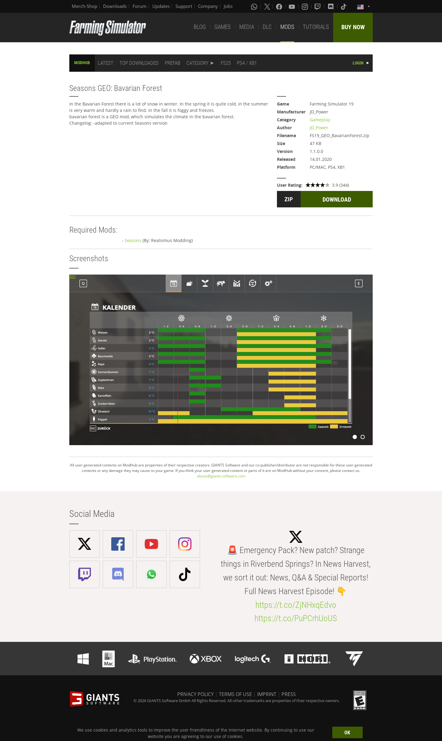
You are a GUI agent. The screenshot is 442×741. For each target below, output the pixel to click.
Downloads (115, 6)
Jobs (228, 6)
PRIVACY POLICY (195, 694)
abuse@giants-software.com (221, 476)
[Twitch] (318, 6)
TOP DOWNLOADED (139, 63)
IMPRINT (266, 694)
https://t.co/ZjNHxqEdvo (295, 605)
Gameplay (320, 120)
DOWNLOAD (337, 199)
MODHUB (82, 62)
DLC (267, 26)
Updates (161, 6)
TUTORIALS (316, 26)
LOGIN (358, 63)
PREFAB (172, 63)
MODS (287, 26)
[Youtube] (292, 6)
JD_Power (319, 127)
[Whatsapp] (254, 6)
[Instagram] (305, 6)
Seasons (133, 240)
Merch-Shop (84, 6)
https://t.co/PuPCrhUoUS (295, 618)
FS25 (226, 63)
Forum (140, 6)
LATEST (105, 63)
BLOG (200, 26)
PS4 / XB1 (247, 63)
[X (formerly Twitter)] (267, 6)
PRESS (288, 694)
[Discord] (331, 6)
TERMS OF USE (235, 694)
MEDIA (246, 26)
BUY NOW (353, 27)
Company (208, 6)
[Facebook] (279, 6)
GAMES (222, 26)
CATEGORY (197, 63)
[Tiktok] (344, 6)
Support (183, 6)
